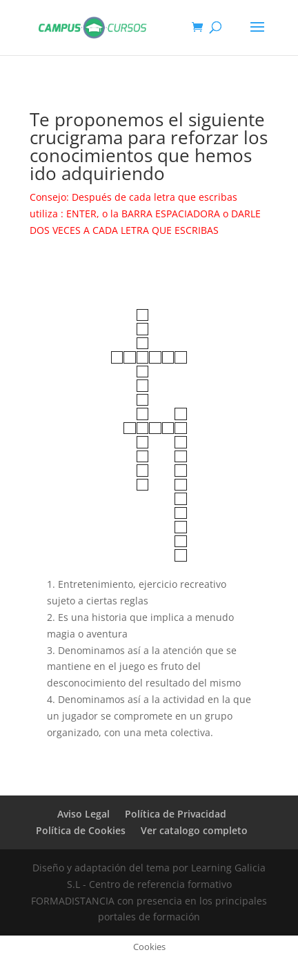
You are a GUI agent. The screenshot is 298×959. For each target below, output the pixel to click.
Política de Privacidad (175, 813)
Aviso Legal (83, 813)
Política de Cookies (81, 830)
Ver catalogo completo (194, 830)
